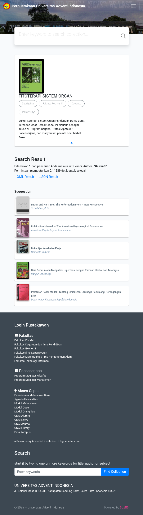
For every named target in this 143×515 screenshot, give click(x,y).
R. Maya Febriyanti (53, 103)
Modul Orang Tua (24, 411)
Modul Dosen (22, 407)
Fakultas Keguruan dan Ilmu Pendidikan (38, 344)
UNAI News (21, 419)
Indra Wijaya (29, 112)
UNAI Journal (22, 423)
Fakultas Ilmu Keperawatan (30, 352)
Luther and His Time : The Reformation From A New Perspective (67, 204)
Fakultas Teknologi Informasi (31, 360)
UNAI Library (22, 427)
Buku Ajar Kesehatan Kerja (46, 248)
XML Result (25, 177)
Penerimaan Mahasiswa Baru (32, 395)
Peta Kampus (22, 432)
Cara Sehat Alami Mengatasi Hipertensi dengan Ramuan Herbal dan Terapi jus (75, 270)
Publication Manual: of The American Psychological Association (67, 226)
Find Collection (115, 472)
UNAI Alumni (22, 415)
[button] (71, 143)
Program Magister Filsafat (30, 375)
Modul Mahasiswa (25, 403)
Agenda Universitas (26, 399)
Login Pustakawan (31, 325)
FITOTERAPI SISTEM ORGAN (46, 96)
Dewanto (76, 103)
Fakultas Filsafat (24, 340)
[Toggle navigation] (134, 6)
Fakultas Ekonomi (25, 348)
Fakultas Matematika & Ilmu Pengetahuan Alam (43, 356)
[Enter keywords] (57, 472)
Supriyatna (28, 103)
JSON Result (49, 177)
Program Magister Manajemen (32, 379)
